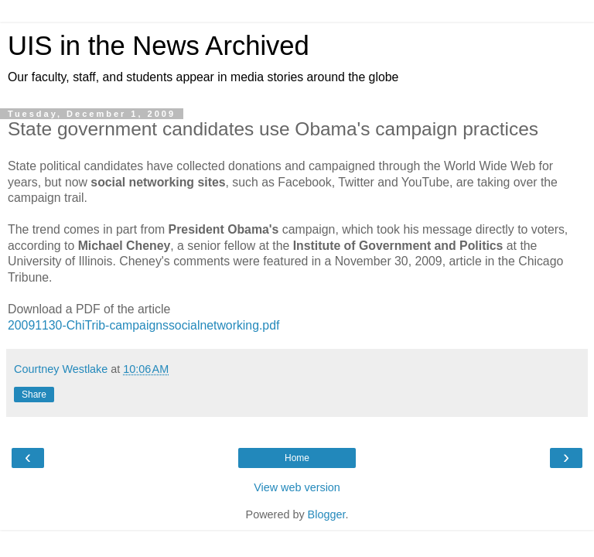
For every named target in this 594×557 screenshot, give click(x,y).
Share (34, 394)
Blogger (327, 514)
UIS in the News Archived (158, 45)
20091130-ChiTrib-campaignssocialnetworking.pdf (143, 325)
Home (297, 458)
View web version (297, 487)
